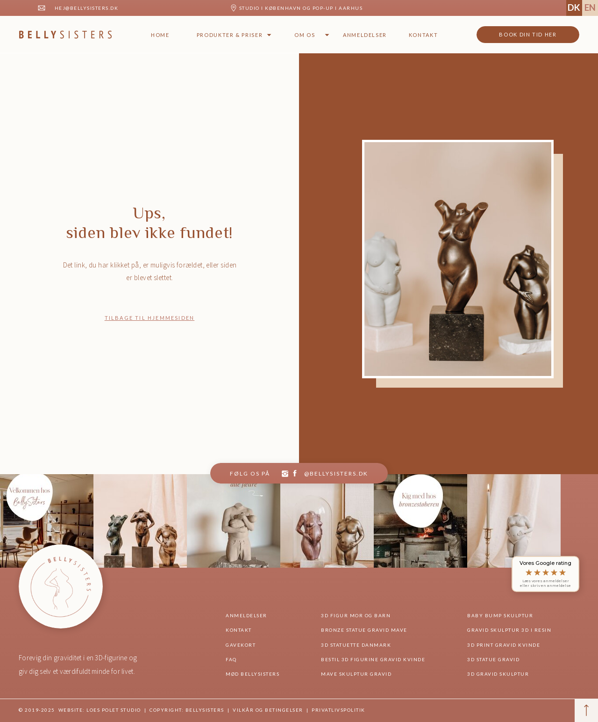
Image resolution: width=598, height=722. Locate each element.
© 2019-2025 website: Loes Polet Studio (80, 710)
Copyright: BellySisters (186, 710)
